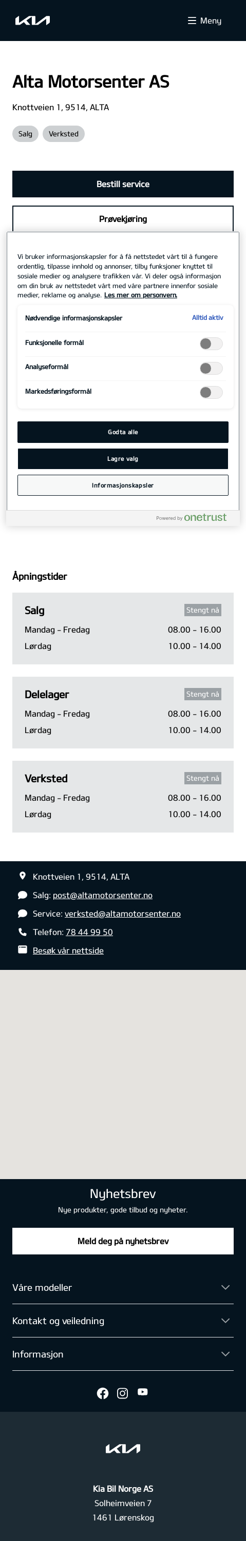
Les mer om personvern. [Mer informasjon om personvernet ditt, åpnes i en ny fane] (140, 295)
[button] (123, 1065)
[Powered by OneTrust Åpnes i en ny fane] (196, 519)
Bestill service (123, 184)
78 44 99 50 (89, 932)
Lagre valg (123, 458)
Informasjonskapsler (123, 485)
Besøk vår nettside (68, 950)
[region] (123, 378)
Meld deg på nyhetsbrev (123, 1241)
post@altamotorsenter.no (103, 895)
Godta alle (123, 432)
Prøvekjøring (123, 219)
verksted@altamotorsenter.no (123, 913)
